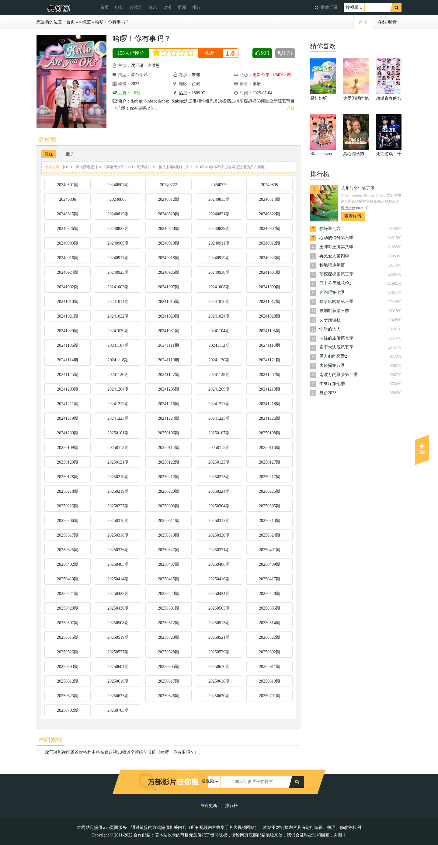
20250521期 (219, 637)
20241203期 (67, 389)
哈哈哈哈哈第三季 (336, 301)
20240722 (168, 185)
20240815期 (67, 214)
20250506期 (269, 608)
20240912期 (269, 243)
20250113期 (117, 447)
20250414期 (118, 579)
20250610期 (219, 666)
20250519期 (118, 637)
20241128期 (218, 374)
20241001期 (269, 272)
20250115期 (218, 447)
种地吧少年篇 (332, 265)
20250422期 (118, 593)
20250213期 (219, 477)
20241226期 (269, 418)
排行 (196, 7)
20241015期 (168, 301)
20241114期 (67, 360)
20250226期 (67, 506)
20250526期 (67, 652)
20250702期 (67, 710)
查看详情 (352, 216)
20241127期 (168, 374)
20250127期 (269, 462)
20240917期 (118, 258)
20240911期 (218, 243)
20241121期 (269, 360)
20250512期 (168, 623)
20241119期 (168, 360)
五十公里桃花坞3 (335, 283)
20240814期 (269, 199)
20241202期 (269, 374)
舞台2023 (327, 393)
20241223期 (118, 418)
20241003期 (118, 287)
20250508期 (118, 623)
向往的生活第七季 (336, 338)
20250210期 (118, 477)
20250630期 (219, 696)
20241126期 (117, 374)
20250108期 (269, 433)
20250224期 (219, 491)
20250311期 (168, 520)
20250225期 (269, 491)
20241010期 (67, 301)
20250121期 (118, 462)
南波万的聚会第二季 (338, 374)
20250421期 (67, 593)
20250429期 (67, 608)
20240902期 (269, 228)
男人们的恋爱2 (333, 356)
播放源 (47, 139)
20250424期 (219, 593)
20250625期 (118, 696)
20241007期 (168, 287)
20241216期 (168, 404)
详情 (291, 108)
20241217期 (219, 404)
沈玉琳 (137, 65)
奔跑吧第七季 (332, 292)
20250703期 (118, 710)
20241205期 (168, 389)
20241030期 (118, 331)
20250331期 (219, 550)
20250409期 (269, 564)
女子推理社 (330, 320)
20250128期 (67, 477)
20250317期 (67, 535)
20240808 (118, 199)
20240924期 (67, 272)
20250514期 (269, 623)
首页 (104, 7)
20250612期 (67, 681)
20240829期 (219, 228)
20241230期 (67, 433)
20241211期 (67, 404)
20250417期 (269, 579)
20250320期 (219, 535)
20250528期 (168, 652)
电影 (119, 7)
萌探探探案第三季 (336, 274)
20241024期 (219, 316)
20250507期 (67, 623)
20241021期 (67, 316)
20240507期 (118, 185)
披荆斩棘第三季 (334, 310)
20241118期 (118, 360)
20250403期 (118, 564)
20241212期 (118, 404)
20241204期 (118, 389)
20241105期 (269, 331)
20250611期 (269, 666)
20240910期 (168, 243)
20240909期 (118, 243)
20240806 (67, 199)
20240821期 (219, 214)
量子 (70, 154)
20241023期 (168, 316)
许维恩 (153, 65)
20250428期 (269, 593)
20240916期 (67, 258)
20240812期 (168, 199)
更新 (182, 7)
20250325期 (67, 550)
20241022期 (118, 316)
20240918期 (168, 258)
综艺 (152, 7)
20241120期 (218, 360)
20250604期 (118, 666)
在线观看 (387, 22)
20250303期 (168, 506)
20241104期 (218, 331)
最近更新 (208, 805)
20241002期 (67, 287)
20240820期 (168, 214)
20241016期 (219, 301)
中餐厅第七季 (332, 383)
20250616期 (118, 681)
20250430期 (118, 608)
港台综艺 (139, 74)
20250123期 (219, 462)
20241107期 (117, 345)
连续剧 (136, 7)
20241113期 (269, 345)
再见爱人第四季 (334, 256)
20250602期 (269, 652)
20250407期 (168, 564)
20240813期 (219, 199)
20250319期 (168, 535)
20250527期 (118, 652)
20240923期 (269, 258)
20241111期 (168, 345)
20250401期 (269, 550)
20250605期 (168, 666)
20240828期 (168, 228)
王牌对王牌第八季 (336, 247)
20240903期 (67, 243)
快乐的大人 (330, 329)
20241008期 (219, 287)
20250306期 (67, 520)
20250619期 (269, 681)
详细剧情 (50, 739)
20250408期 (219, 564)
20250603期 (67, 666)
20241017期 (269, 301)
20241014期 (118, 301)
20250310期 (118, 520)
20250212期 (168, 477)
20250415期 (168, 579)
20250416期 (219, 579)
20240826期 (67, 228)
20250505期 (219, 608)
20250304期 (219, 506)
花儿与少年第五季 (358, 188)
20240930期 (219, 272)
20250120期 (67, 462)
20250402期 (67, 564)
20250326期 (118, 550)
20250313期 (269, 520)
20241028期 (269, 316)
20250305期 (269, 506)
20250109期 (67, 447)
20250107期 (219, 433)
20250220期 (168, 491)
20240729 (219, 185)
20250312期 (219, 520)
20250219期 (118, 491)
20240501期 (67, 185)
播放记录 (329, 7)
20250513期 (219, 623)
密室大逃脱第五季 (336, 347)
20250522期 (269, 637)
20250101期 (118, 433)
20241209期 (219, 389)
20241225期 (219, 418)
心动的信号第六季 (336, 237)
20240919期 (219, 258)
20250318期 (118, 535)
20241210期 (269, 389)
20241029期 (67, 331)
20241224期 (168, 418)
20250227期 (118, 506)
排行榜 (231, 805)
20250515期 (67, 637)
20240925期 (118, 272)
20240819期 (118, 214)
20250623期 (67, 696)
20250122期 (168, 462)
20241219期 (67, 418)
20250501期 (168, 608)
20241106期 (67, 345)
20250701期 (269, 696)
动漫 (167, 7)
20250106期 (168, 433)
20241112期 (219, 345)
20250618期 (219, 681)
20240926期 (168, 272)
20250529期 (219, 652)
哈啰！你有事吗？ (112, 22)
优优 (48, 154)
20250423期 (168, 593)
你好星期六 (330, 228)
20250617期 (168, 681)
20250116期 (269, 447)
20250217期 (269, 477)
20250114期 (168, 447)
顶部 (422, 449)
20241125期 (67, 374)
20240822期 (269, 214)
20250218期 (67, 491)
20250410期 (67, 579)
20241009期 (269, 287)
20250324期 (269, 535)
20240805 (269, 185)
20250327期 (168, 550)
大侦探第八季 (332, 365)
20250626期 (168, 696)
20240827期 (118, 228)
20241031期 (168, 331)
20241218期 (269, 404)
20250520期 (168, 637)
